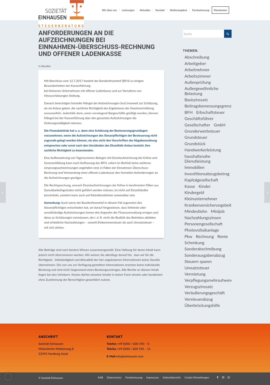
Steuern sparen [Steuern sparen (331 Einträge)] (198, 261)
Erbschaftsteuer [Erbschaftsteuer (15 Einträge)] (210, 112)
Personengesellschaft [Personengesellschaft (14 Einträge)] (203, 223)
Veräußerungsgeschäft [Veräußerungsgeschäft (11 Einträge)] (204, 292)
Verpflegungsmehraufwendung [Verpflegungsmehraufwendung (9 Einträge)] (208, 280)
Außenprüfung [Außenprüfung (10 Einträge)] (197, 82)
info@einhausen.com (129, 356)
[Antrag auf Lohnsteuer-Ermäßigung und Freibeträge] (3, 192)
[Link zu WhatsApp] (229, 377)
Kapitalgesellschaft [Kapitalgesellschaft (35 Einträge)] (201, 179)
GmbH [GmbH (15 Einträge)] (220, 124)
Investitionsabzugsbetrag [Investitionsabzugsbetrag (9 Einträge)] (207, 173)
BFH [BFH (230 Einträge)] (188, 112)
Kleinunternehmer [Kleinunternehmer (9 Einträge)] (200, 198)
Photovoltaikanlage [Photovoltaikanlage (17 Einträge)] (201, 230)
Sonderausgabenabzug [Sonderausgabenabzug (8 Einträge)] (204, 255)
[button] (8, 376)
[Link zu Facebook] (217, 377)
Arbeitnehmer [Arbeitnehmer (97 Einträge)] (197, 69)
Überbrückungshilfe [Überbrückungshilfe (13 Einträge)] (202, 305)
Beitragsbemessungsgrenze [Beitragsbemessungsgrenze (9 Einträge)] (208, 105)
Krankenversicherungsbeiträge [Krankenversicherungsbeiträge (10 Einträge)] (208, 205)
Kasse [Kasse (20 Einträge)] (189, 186)
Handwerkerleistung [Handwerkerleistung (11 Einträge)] (202, 149)
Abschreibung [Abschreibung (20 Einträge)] (196, 57)
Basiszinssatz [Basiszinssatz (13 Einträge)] (196, 99)
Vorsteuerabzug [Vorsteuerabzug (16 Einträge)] (198, 299)
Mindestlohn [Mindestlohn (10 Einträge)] (195, 211)
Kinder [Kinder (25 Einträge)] (205, 186)
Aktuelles (46, 66)
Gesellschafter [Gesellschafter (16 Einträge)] (197, 124)
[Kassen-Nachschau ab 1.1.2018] (267, 192)
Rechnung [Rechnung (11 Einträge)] (205, 236)
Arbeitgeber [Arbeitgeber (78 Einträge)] (195, 63)
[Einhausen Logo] (61, 13)
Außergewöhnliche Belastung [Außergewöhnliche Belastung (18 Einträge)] (201, 91)
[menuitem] (109, 10)
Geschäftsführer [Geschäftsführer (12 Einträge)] (199, 118)
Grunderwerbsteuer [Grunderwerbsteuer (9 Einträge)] (202, 131)
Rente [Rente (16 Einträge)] (222, 236)
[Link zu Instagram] (223, 377)
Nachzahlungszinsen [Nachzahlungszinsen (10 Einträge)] (202, 217)
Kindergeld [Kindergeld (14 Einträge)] (194, 192)
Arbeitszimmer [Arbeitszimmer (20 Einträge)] (197, 76)
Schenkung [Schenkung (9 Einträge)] (194, 242)
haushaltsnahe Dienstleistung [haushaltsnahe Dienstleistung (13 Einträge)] (197, 159)
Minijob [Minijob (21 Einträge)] (217, 211)
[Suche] (207, 34)
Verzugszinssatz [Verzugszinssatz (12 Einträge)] (198, 286)
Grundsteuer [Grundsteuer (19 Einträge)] (195, 137)
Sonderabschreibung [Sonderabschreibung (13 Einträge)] (202, 248)
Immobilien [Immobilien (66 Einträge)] (194, 167)
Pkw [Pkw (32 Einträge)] (188, 236)
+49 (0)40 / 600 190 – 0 (133, 343)
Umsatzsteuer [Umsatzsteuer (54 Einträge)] (196, 267)
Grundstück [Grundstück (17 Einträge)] (195, 143)
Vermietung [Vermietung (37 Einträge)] (195, 273)
